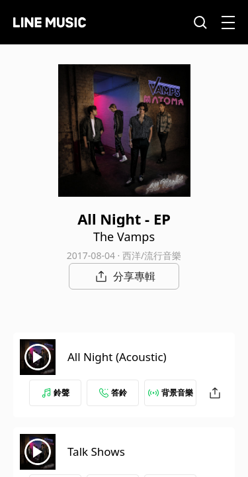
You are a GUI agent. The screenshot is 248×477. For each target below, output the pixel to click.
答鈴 (113, 392)
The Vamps (124, 236)
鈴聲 (55, 392)
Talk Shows (96, 451)
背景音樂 (170, 392)
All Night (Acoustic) (117, 356)
